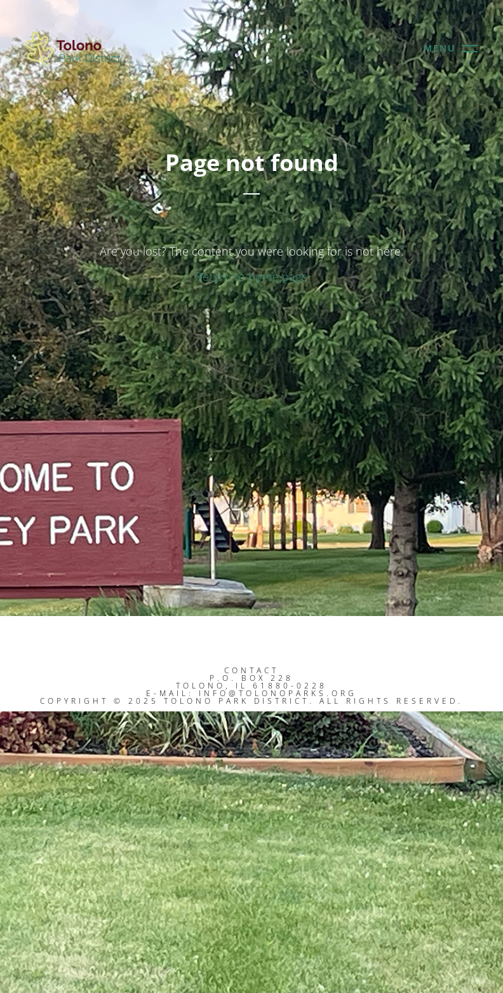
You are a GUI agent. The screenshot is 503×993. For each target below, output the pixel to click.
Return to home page (251, 276)
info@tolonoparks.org (278, 693)
